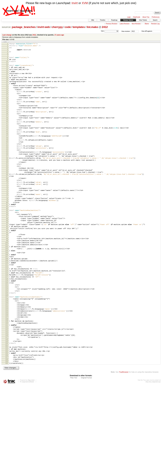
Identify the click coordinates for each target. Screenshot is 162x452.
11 (7, 67)
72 (7, 215)
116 (6, 323)
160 (6, 429)
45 (7, 149)
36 (7, 127)
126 (6, 347)
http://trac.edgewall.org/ (153, 448)
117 (6, 325)
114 (6, 318)
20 (7, 88)
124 (6, 342)
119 (6, 330)
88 (7, 254)
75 (7, 223)
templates (79, 27)
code (68, 27)
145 (6, 393)
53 (7, 169)
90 (7, 259)
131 (6, 359)
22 (7, 93)
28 (7, 108)
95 (7, 271)
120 (6, 332)
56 (7, 176)
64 (7, 196)
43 (7, 145)
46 (7, 152)
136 (6, 371)
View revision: (125, 31)
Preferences (156, 17)
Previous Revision (111, 23)
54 (7, 171)
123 (6, 340)
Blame (147, 23)
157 (6, 422)
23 (7, 96)
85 (7, 247)
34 (7, 123)
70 (7, 211)
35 (7, 125)
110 (6, 308)
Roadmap (114, 20)
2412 (105, 27)
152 (6, 410)
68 (7, 206)
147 (6, 398)
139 (6, 378)
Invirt (75, 3)
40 (7, 137)
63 (7, 193)
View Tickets (143, 20)
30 (7, 113)
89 (7, 257)
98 (7, 279)
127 (6, 349)
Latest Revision (124, 23)
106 (6, 298)
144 (6, 391)
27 (7, 105)
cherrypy (57, 27)
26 (7, 103)
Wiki (92, 20)
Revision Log (155, 23)
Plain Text (73, 444)
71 (7, 213)
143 (6, 388)
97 (7, 276)
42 (7, 142)
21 (7, 91)
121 (6, 335)
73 (7, 218)
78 (7, 230)
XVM (85, 3)
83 (7, 242)
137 (6, 373)
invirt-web (43, 27)
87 (7, 252)
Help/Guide (136, 17)
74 (7, 220)
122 (6, 337)
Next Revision (136, 23)
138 (6, 376)
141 (6, 383)
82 (7, 240)
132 (6, 361)
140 (6, 381)
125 (6, 345)
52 (7, 167)
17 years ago (59, 35)
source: (6, 27)
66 (7, 201)
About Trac (145, 17)
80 (7, 235)
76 (7, 225)
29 (7, 110)
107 (6, 301)
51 (7, 164)
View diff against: (151, 31)
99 (7, 281)
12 (7, 69)
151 (6, 408)
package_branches (24, 27)
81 (7, 238)
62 (7, 191)
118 (6, 327)
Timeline (102, 20)
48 (7, 157)
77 (7, 228)
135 (6, 369)
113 (6, 315)
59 (7, 184)
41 (7, 140)
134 (6, 366)
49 (7, 159)
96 (7, 274)
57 (7, 179)
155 (6, 417)
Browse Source (128, 20)
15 (7, 76)
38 (7, 132)
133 (6, 364)
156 (6, 419)
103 (6, 291)
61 (7, 189)
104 (6, 293)
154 (6, 414)
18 (7, 83)
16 (7, 78)
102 (6, 288)
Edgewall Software (28, 448)
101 (6, 286)
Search (155, 20)
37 (7, 130)
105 (6, 296)
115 (6, 320)
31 (7, 115)
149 (6, 403)
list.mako (92, 27)
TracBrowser (123, 438)
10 (7, 64)
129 (6, 354)
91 (7, 261)
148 (6, 400)
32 (7, 118)
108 (6, 303)
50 (7, 162)
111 (6, 310)
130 (6, 356)
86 (7, 249)
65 (7, 198)
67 (7, 203)
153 (6, 412)
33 (7, 120)
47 (7, 154)
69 (7, 208)
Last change (7, 35)
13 (7, 71)
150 (6, 405)
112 (6, 313)
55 (7, 174)
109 (6, 305)
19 (7, 86)
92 (7, 264)
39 (7, 135)
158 (6, 424)
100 (6, 283)
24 (7, 98)
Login (129, 17)
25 (7, 100)
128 (6, 351)
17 (7, 81)
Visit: (102, 31)
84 (7, 244)
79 (7, 233)
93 (7, 266)
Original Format (86, 444)
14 (7, 74)
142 (6, 386)
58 (7, 181)
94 (7, 269)
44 (7, 147)
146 (6, 395)
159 (6, 427)
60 (7, 186)
